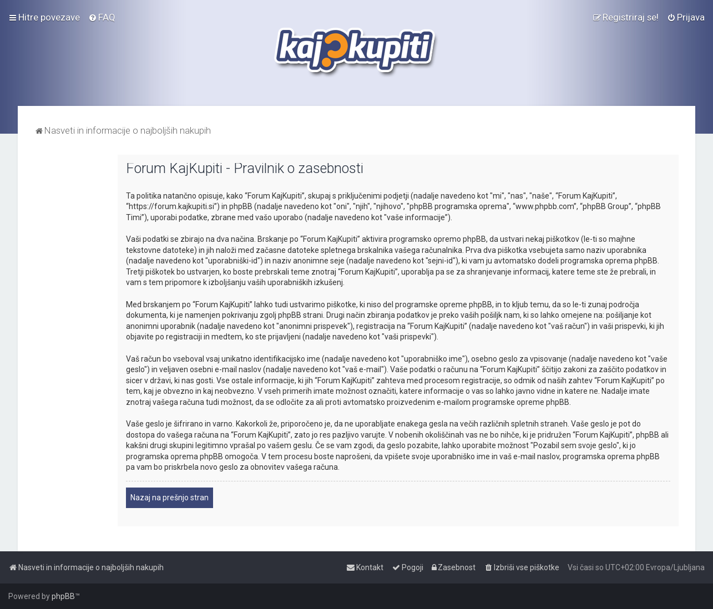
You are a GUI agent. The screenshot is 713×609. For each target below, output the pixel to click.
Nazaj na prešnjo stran (169, 497)
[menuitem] (101, 17)
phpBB (63, 596)
